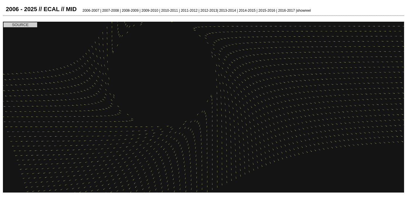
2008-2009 (130, 10)
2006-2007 (91, 10)
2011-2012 (189, 10)
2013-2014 (227, 10)
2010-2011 (169, 10)
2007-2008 (110, 10)
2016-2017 (286, 10)
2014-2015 (247, 10)
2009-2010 (150, 10)
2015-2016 (266, 10)
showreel (304, 10)
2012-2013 (208, 10)
